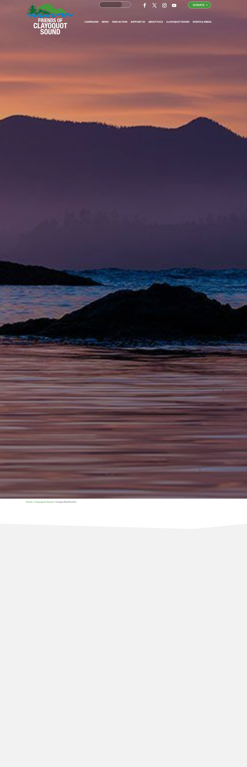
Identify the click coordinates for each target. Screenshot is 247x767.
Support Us (138, 22)
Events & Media (202, 22)
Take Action (119, 22)
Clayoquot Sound (177, 22)
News (105, 22)
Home (29, 501)
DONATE (198, 5)
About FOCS (155, 22)
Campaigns (91, 22)
